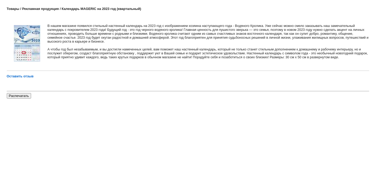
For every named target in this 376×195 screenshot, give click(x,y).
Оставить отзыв (20, 76)
